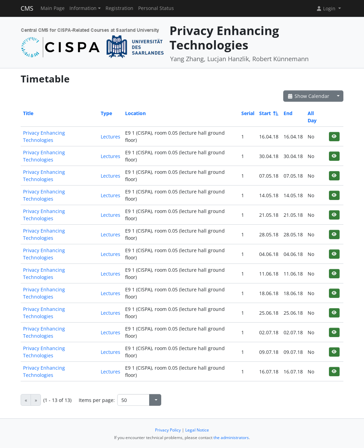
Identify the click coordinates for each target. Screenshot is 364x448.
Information (83, 8)
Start (268, 113)
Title (28, 113)
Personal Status (156, 8)
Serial (247, 113)
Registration (119, 8)
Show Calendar (308, 96)
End (288, 113)
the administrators (231, 437)
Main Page (53, 8)
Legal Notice (197, 430)
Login (326, 8)
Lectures (110, 136)
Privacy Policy (168, 430)
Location (135, 113)
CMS (27, 8)
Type (106, 113)
